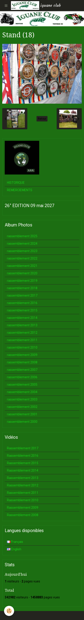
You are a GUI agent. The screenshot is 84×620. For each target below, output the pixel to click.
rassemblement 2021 (22, 266)
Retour (42, 118)
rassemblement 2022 (22, 258)
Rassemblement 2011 (22, 493)
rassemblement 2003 (22, 399)
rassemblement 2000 (22, 421)
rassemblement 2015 (22, 310)
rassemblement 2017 (22, 295)
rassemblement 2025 (22, 236)
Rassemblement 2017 (22, 448)
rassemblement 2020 (22, 273)
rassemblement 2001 (22, 414)
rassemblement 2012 (22, 332)
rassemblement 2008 (22, 362)
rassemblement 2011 (22, 340)
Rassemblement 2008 (22, 515)
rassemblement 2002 (22, 407)
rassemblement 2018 (22, 288)
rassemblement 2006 (22, 377)
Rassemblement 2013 (22, 478)
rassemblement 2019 (22, 280)
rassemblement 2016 (22, 303)
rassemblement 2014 (22, 318)
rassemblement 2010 (22, 347)
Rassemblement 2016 (22, 455)
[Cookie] (9, 611)
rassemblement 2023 (22, 251)
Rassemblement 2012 (22, 485)
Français (15, 542)
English (14, 549)
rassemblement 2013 (22, 325)
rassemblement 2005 (22, 384)
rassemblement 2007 (22, 370)
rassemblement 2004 (22, 392)
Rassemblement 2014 (22, 470)
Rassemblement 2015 (22, 463)
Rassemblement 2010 (22, 500)
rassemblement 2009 (22, 355)
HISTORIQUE (16, 182)
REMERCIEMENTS (19, 190)
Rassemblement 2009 (22, 507)
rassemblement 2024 (22, 243)
